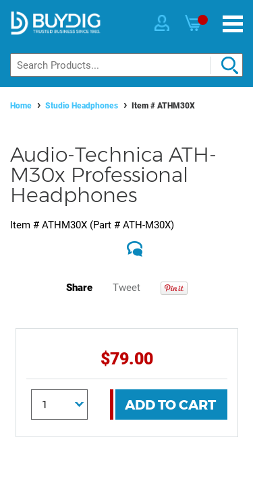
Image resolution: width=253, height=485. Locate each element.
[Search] (126, 65)
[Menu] (233, 23)
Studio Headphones (81, 105)
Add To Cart (170, 405)
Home (21, 105)
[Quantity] (59, 404)
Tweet (126, 288)
